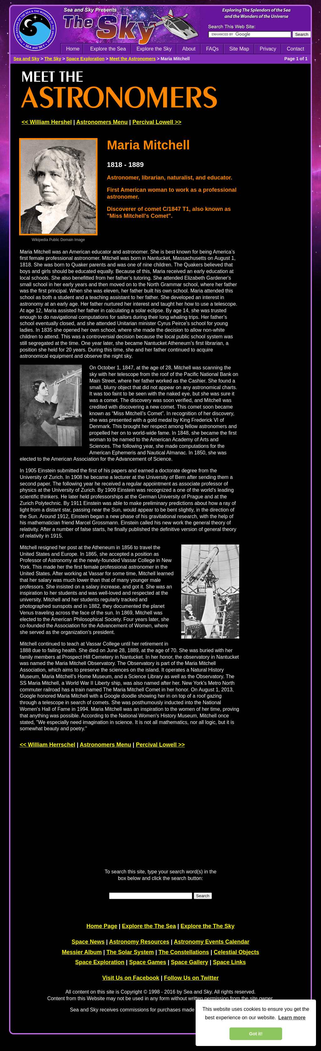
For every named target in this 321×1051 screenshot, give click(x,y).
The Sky (52, 58)
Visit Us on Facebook (130, 978)
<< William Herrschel (47, 745)
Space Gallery (189, 962)
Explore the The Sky (207, 926)
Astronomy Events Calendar (211, 942)
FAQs (212, 48)
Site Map (239, 48)
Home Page (102, 926)
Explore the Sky (154, 48)
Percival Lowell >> (156, 122)
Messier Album (82, 952)
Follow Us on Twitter (191, 978)
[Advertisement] (277, 164)
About (189, 48)
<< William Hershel (47, 122)
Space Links (229, 962)
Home (73, 48)
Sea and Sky (26, 58)
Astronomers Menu (102, 122)
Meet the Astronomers (132, 58)
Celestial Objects (236, 952)
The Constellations (184, 952)
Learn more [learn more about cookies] (292, 1017)
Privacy (268, 48)
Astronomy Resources (139, 942)
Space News (88, 942)
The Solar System (130, 952)
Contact (295, 48)
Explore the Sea (108, 48)
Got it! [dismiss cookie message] (255, 1033)
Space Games (147, 962)
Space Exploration (85, 58)
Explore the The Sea (149, 926)
